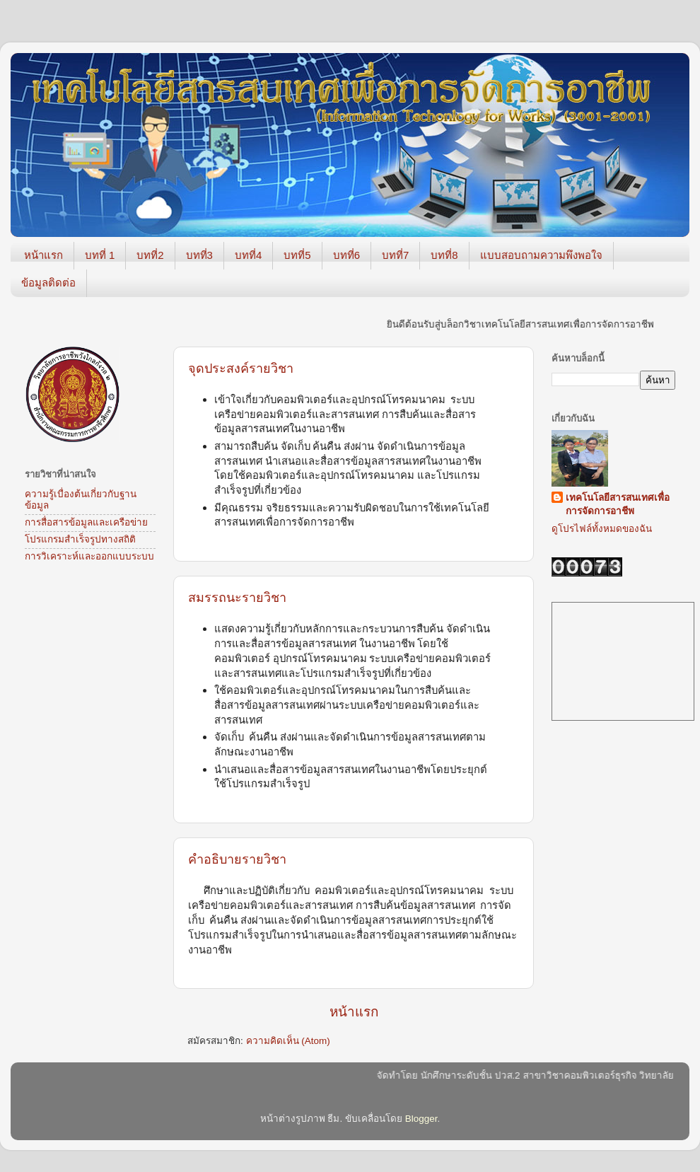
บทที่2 (149, 255)
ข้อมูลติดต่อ (48, 283)
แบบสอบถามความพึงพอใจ (541, 255)
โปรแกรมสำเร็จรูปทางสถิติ (80, 539)
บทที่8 (444, 255)
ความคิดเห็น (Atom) (288, 1040)
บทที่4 (248, 255)
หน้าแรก (43, 255)
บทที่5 (297, 255)
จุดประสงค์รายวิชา (240, 368)
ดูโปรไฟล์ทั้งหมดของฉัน (602, 528)
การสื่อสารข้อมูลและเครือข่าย (86, 522)
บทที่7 (395, 255)
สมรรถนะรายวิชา (237, 598)
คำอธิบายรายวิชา (237, 859)
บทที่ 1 (100, 255)
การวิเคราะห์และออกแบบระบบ (89, 556)
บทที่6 (346, 255)
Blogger (421, 1118)
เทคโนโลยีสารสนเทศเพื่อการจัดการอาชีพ (618, 504)
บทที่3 (199, 255)
